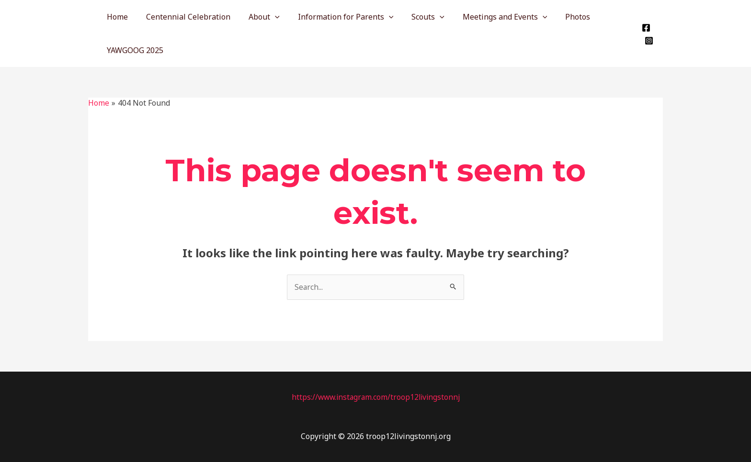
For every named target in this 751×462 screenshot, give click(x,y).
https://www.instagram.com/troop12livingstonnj (375, 397)
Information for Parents (336, 16)
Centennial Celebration (184, 16)
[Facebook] (645, 27)
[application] (268, 16)
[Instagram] (648, 40)
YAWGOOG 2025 (133, 50)
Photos (558, 16)
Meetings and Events (489, 16)
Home (115, 16)
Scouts (415, 16)
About (257, 16)
